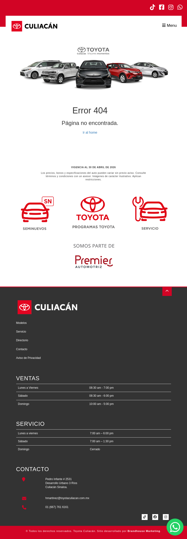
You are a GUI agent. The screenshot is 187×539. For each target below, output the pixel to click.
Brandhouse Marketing (144, 531)
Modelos (21, 323)
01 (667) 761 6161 (57, 507)
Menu (169, 25)
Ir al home (90, 132)
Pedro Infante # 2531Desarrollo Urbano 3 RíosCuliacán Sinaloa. (61, 483)
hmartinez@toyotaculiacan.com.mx (67, 498)
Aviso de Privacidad (28, 358)
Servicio (21, 331)
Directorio (22, 340)
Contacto (21, 349)
